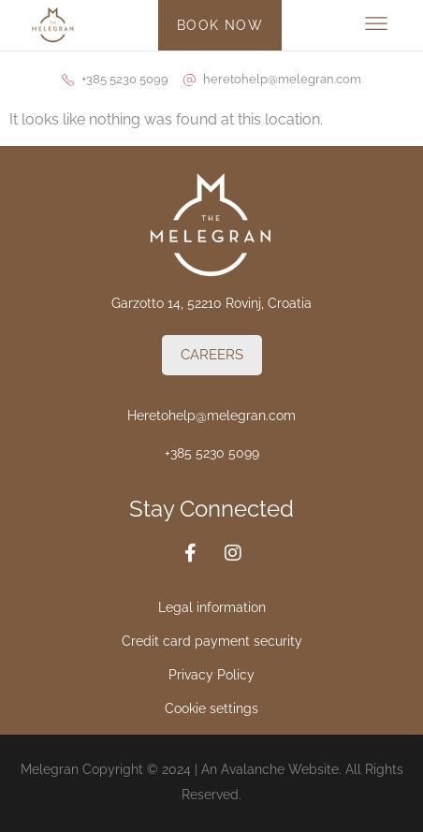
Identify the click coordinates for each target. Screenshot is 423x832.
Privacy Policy (211, 674)
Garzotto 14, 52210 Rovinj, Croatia (211, 303)
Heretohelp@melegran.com (211, 415)
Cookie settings (211, 708)
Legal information (212, 607)
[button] (377, 25)
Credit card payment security (212, 641)
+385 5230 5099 (212, 452)
